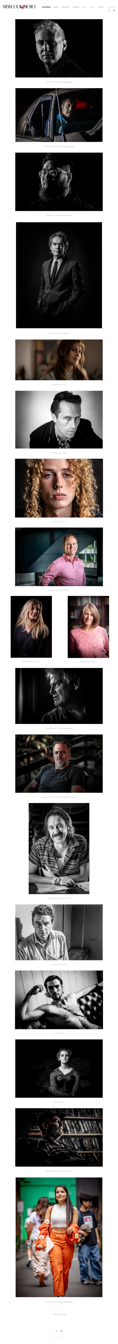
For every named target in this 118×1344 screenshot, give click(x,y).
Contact (110, 7)
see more (67, 82)
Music (84, 7)
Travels (75, 7)
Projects (66, 7)
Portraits (46, 7)
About (92, 7)
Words (101, 7)
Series (56, 7)
